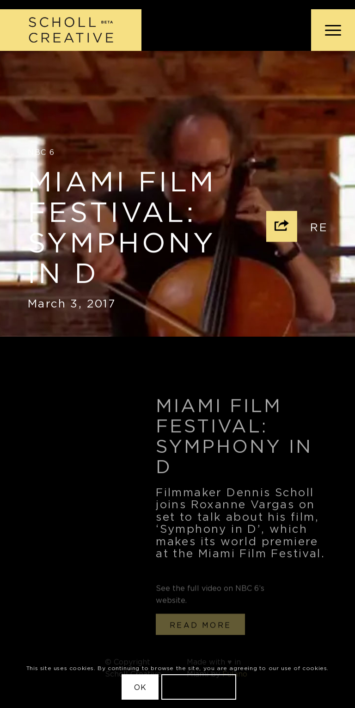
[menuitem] (328, 30)
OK (140, 687)
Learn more (199, 687)
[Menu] (328, 30)
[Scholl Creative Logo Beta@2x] (70, 30)
